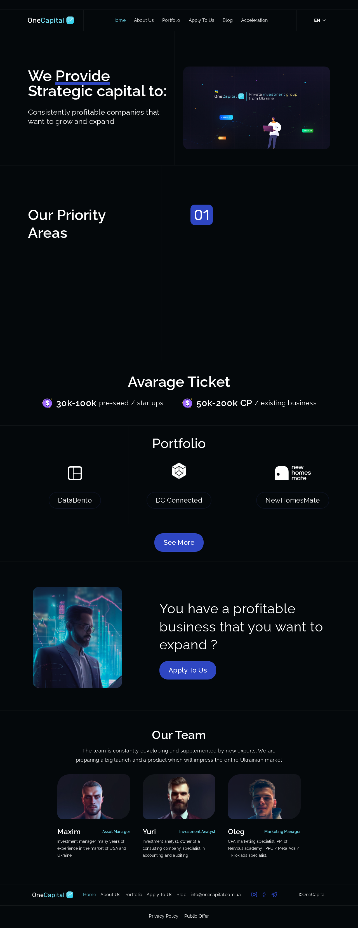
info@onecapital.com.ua (216, 895)
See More (179, 542)
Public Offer (196, 916)
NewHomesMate (292, 500)
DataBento (75, 500)
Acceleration (254, 20)
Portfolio (171, 20)
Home (119, 20)
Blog (228, 20)
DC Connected (179, 500)
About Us (144, 20)
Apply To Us (202, 20)
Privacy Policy (163, 916)
